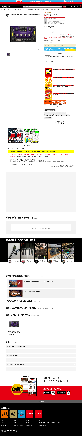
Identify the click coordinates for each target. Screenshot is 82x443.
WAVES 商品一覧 (48, 121)
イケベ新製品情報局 (42, 430)
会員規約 (42, 437)
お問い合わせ (16, 430)
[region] (41, 334)
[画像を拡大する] (38, 52)
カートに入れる (51, 38)
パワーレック (47, 58)
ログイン (73, 1)
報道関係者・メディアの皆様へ (19, 432)
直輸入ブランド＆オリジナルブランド (57, 430)
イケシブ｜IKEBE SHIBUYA (43, 433)
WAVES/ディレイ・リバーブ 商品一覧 (62, 118)
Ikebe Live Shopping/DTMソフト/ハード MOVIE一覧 (38, 288)
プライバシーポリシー (25, 437)
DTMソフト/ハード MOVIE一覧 (32, 298)
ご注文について (3, 429)
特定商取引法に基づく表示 (35, 437)
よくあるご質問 (3, 432)
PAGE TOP (41, 408)
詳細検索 (60, 9)
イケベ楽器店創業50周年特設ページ (41, 5)
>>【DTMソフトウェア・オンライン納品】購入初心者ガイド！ (62, 170)
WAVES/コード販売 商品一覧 (50, 114)
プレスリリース (48, 437)
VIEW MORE (41, 270)
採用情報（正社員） (29, 432)
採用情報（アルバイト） (30, 433)
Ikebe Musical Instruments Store (44, 429)
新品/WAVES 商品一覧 (49, 118)
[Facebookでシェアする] (58, 127)
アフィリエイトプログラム (5, 433)
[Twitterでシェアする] (55, 127)
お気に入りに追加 (49, 45)
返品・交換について (4, 430)
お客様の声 (15, 429)
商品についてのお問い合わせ (50, 65)
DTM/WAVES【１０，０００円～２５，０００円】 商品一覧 (55, 116)
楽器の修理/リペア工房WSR (55, 429)
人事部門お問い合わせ (17, 433)
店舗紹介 (27, 430)
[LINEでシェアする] (61, 127)
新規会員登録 (78, 1)
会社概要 (27, 429)
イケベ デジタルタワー (42, 432)
